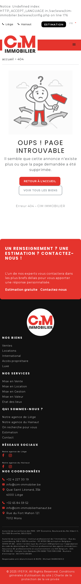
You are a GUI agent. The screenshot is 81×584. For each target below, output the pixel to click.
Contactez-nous (53, 289)
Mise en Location (14, 386)
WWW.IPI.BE (8, 544)
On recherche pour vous (19, 427)
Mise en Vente (12, 381)
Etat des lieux (12, 401)
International (11, 356)
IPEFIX (23, 571)
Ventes (7, 345)
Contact (8, 437)
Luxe (5, 366)
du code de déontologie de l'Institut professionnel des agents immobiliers (39, 546)
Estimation (53, 24)
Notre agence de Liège (19, 417)
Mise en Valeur (12, 396)
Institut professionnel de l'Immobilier (47, 539)
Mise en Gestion (14, 391)
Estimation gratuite (21, 289)
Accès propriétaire (15, 361)
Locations (9, 350)
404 (21, 59)
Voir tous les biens (40, 190)
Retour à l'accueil (40, 181)
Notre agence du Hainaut (20, 422)
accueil (8, 59)
